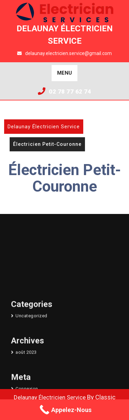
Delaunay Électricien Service (44, 126)
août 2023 (26, 387)
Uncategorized (31, 351)
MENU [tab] (64, 73)
